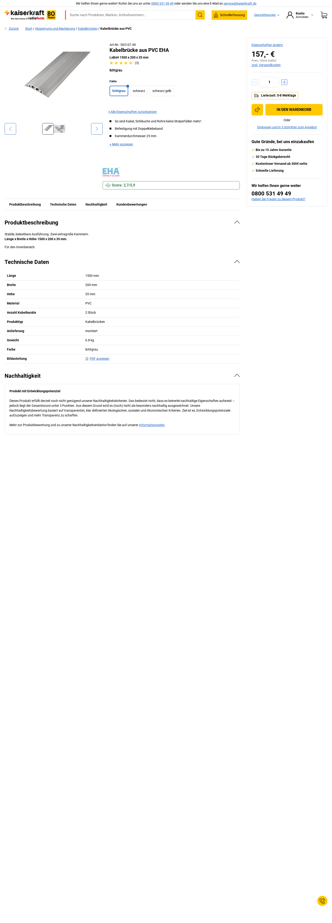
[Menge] (269, 92)
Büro (92, 28)
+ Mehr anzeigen (121, 154)
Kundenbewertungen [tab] (131, 214)
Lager (129, 28)
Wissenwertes (224, 28)
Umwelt (172, 28)
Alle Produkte (38, 28)
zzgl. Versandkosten (266, 75)
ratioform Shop (69, 28)
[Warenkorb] (324, 15)
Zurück (12, 38)
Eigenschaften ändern (267, 54)
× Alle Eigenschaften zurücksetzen (132, 121)
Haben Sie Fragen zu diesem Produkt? (278, 209)
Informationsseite (151, 434)
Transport (150, 28)
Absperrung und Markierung (55, 38)
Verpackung (196, 28)
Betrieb (110, 28)
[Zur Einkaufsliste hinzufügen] (257, 119)
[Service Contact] (322, 901)
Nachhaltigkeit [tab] (96, 214)
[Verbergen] (237, 232)
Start (28, 38)
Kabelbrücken (88, 38)
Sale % (301, 28)
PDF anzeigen (97, 368)
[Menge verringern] (254, 92)
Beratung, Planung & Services (265, 28)
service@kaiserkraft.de (240, 3)
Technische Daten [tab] (63, 214)
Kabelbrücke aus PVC (116, 38)
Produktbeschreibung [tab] (25, 214)
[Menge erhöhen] (284, 92)
